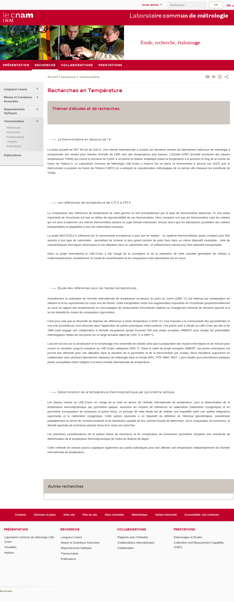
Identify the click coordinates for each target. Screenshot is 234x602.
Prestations (184, 529)
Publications (13, 146)
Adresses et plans (45, 514)
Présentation (16, 529)
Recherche (68, 77)
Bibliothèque (139, 514)
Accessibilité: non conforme (202, 514)
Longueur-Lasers (15, 89)
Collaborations (15, 137)
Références (13, 127)
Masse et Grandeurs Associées (18, 99)
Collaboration (125, 548)
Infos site (69, 514)
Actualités (10, 547)
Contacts (20, 514)
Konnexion (6, 591)
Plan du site (90, 514)
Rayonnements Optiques (14, 111)
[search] (187, 5)
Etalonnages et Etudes (188, 537)
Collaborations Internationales (135, 542)
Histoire (9, 552)
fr (229, 5)
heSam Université (166, 514)
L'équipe (11, 141)
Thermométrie (89, 77)
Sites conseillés (114, 514)
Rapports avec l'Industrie (132, 537)
